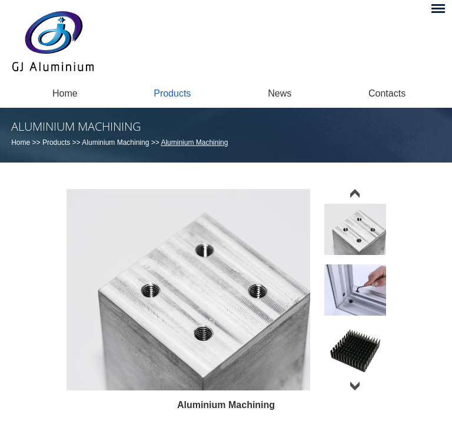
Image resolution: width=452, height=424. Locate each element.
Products (172, 93)
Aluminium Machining (76, 126)
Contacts (387, 93)
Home (65, 93)
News (279, 93)
